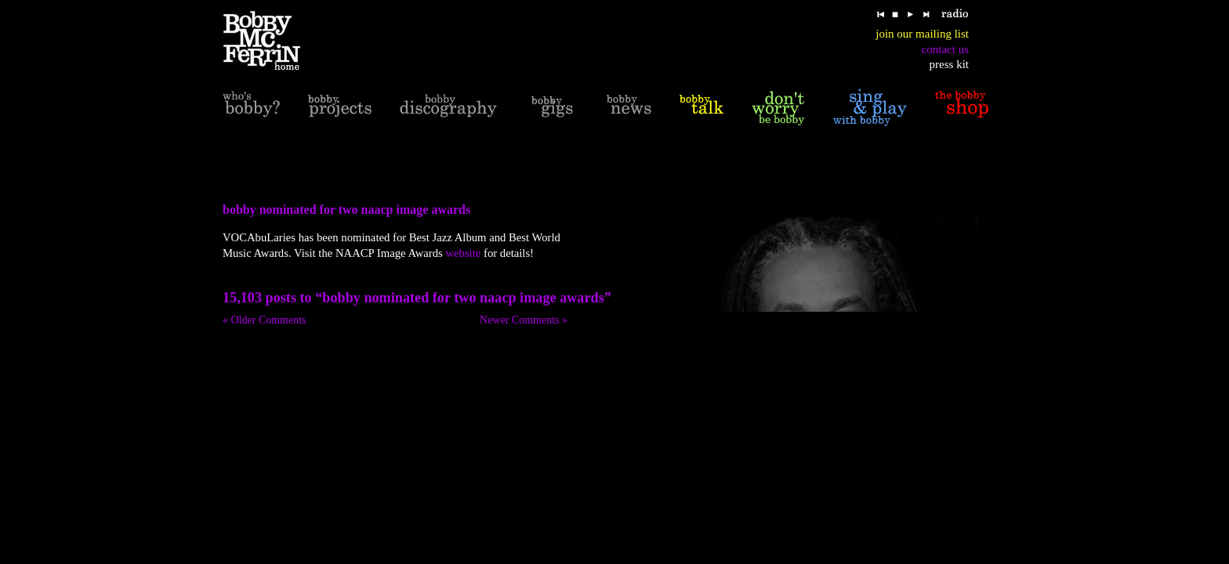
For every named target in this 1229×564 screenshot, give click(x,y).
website (462, 253)
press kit (949, 64)
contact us (945, 49)
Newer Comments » (523, 320)
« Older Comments (264, 320)
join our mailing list (922, 33)
